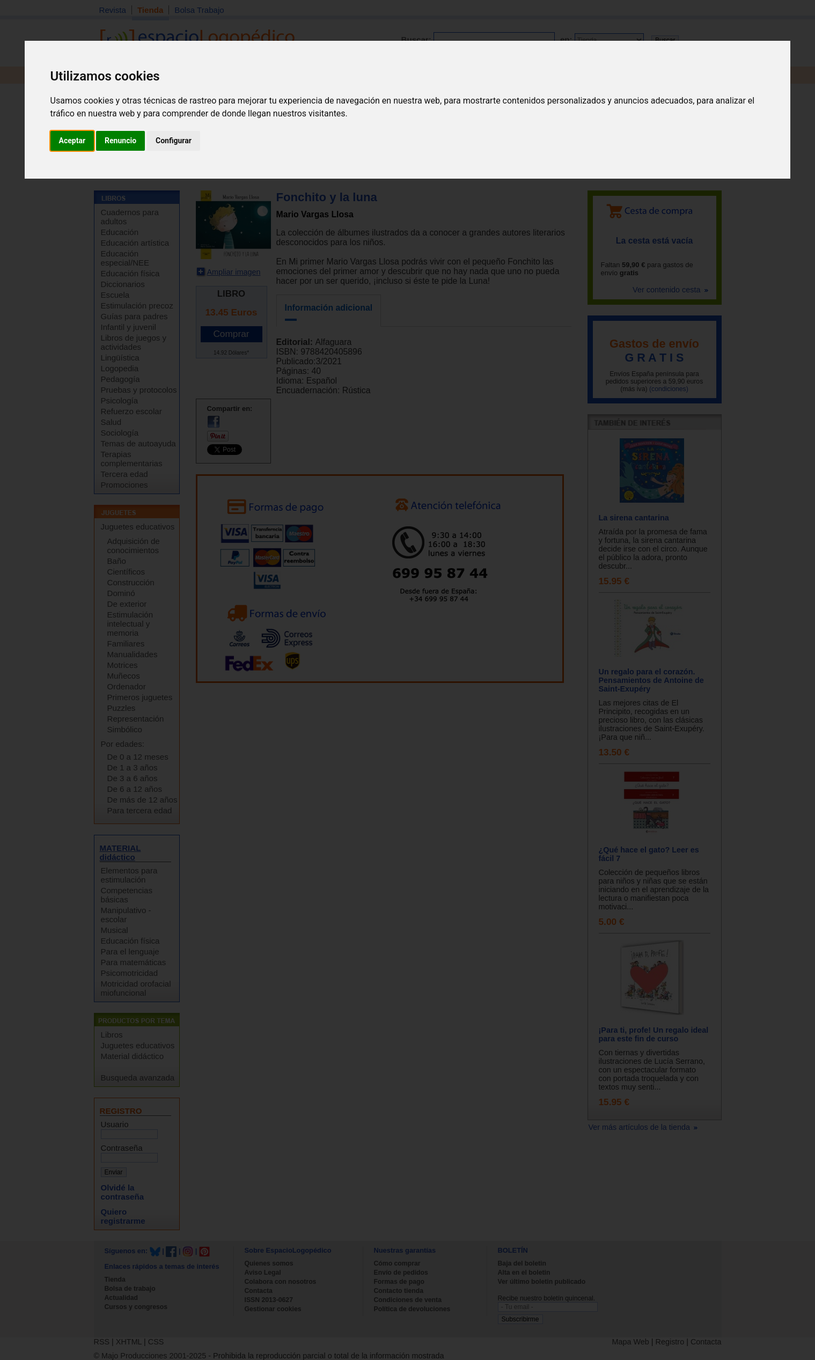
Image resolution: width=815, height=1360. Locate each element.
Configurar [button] (174, 140)
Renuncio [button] (120, 140)
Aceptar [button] (72, 140)
